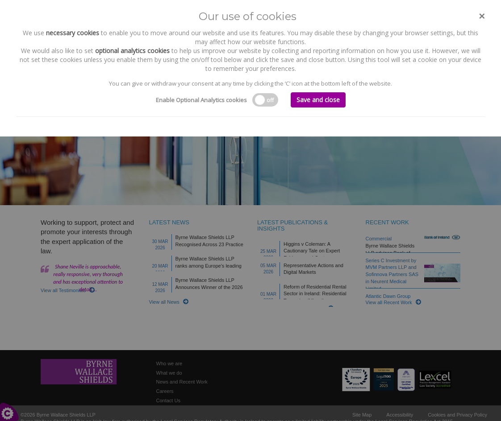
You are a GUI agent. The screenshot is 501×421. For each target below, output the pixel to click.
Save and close (318, 99)
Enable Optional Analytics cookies (201, 100)
